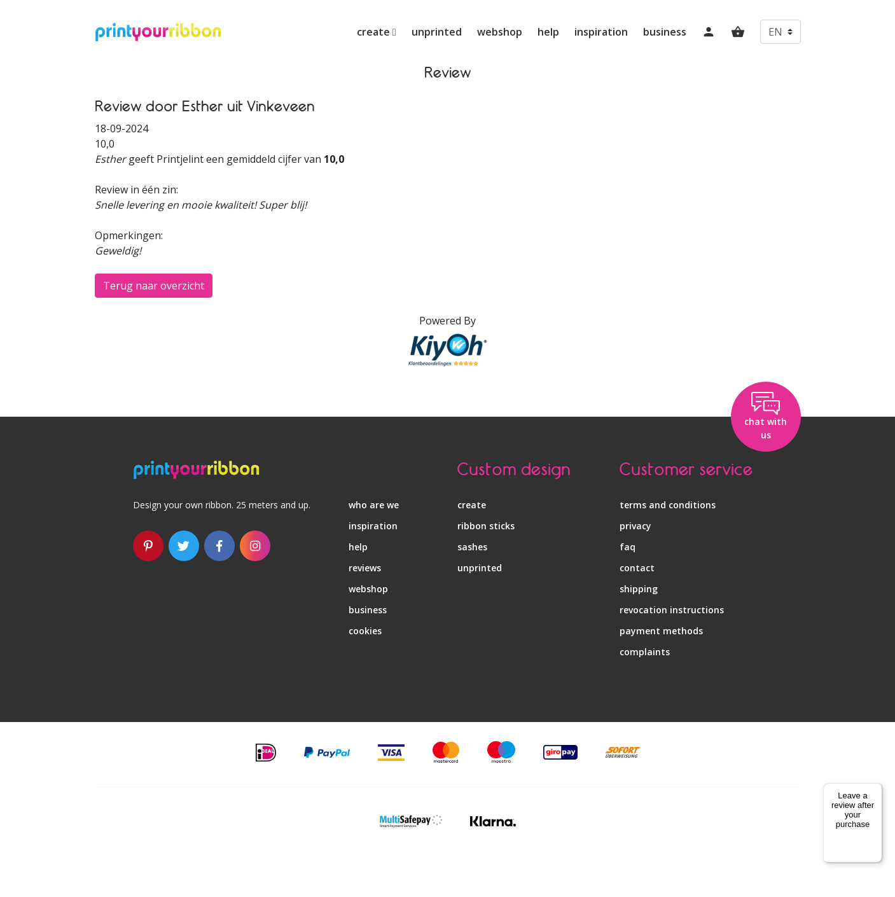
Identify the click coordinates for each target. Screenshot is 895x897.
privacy (635, 526)
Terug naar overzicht (153, 286)
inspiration (601, 32)
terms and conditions (668, 505)
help (548, 32)
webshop (499, 32)
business (664, 32)
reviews (365, 568)
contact (637, 568)
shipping (639, 589)
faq (627, 547)
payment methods (661, 631)
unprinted (437, 32)
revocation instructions (672, 610)
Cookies (365, 631)
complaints (645, 652)
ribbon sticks (486, 526)
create (376, 32)
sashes (472, 547)
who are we (374, 505)
